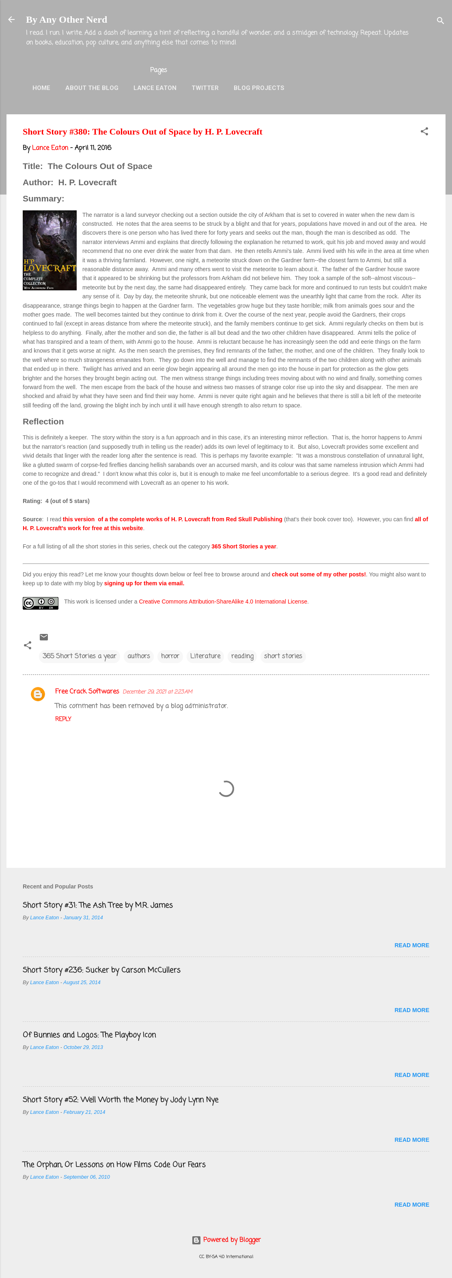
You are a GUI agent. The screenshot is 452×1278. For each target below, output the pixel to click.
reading (242, 656)
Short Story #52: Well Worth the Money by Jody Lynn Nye (120, 1100)
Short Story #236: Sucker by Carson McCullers (102, 970)
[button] (424, 132)
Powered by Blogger (226, 1240)
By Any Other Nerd (66, 19)
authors (138, 656)
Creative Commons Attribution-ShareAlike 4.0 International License (223, 601)
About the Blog (91, 88)
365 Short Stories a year (243, 546)
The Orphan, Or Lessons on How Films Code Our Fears (114, 1165)
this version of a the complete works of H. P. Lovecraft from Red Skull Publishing (172, 519)
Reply (63, 719)
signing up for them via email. (144, 583)
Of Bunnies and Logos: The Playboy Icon (89, 1035)
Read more (411, 945)
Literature (205, 656)
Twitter (205, 88)
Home (41, 88)
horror (170, 656)
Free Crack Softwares (87, 692)
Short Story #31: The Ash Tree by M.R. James (98, 905)
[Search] (441, 22)
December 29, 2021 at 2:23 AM (157, 692)
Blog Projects (259, 88)
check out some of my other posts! (319, 574)
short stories (283, 656)
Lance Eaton (154, 88)
